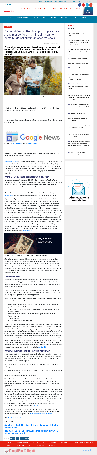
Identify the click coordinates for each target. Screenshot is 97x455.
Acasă (20, 8)
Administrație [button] (75, 8)
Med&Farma (64, 18)
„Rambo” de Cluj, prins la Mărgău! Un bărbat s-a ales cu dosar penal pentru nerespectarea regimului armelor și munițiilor (78, 61)
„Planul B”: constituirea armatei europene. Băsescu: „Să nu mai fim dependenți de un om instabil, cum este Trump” (78, 155)
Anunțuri (53, 18)
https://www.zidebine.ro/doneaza (41, 414)
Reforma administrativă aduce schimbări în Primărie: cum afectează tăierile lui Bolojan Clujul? (79, 52)
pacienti (22, 438)
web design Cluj (87, 450)
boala (17, 438)
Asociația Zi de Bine (11, 162)
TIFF (8, 21)
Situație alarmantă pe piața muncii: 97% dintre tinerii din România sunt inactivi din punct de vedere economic (79, 134)
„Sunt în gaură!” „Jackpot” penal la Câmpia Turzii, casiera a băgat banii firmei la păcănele (78, 86)
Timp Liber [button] (63, 8)
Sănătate (9, 18)
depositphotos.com (14, 417)
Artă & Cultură (85, 18)
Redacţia (40, 1)
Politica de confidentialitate (60, 1)
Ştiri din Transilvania (22, 18)
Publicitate (80, 1)
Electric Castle (18, 21)
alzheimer (12, 438)
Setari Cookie (88, 1)
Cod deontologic (48, 1)
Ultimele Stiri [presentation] (70, 25)
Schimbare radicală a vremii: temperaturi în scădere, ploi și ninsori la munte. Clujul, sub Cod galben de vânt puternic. (79, 107)
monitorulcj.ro (9, 195)
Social (44, 18)
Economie (35, 18)
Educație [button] (27, 8)
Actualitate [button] (37, 8)
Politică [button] (47, 8)
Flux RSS (9, 4)
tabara (27, 438)
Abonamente (72, 1)
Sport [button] (55, 8)
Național (74, 18)
